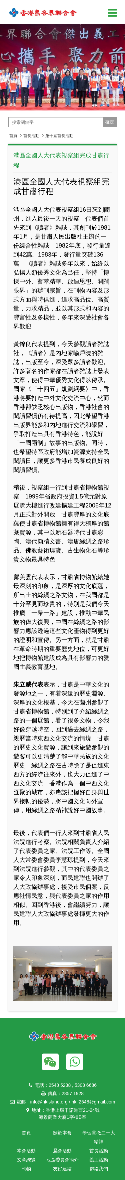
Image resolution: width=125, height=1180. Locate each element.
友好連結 (62, 1168)
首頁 (13, 135)
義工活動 (98, 1159)
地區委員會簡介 (62, 1159)
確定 (109, 121)
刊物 (26, 1168)
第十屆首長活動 (59, 135)
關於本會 (62, 1132)
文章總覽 (26, 1159)
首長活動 (31, 135)
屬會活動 (62, 1150)
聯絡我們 (98, 1168)
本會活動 (26, 1150)
